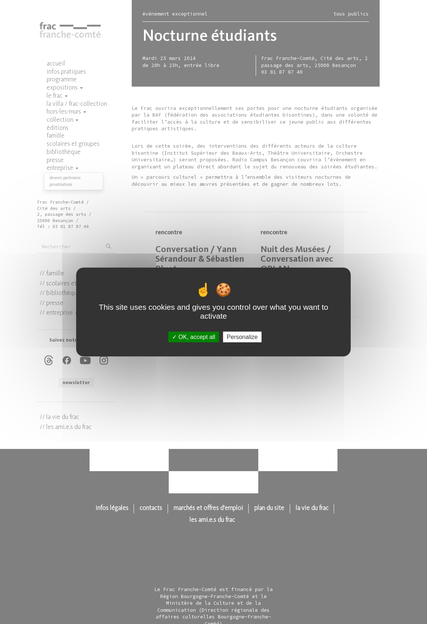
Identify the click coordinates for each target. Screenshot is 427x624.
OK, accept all (193, 337)
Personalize (242, 337)
